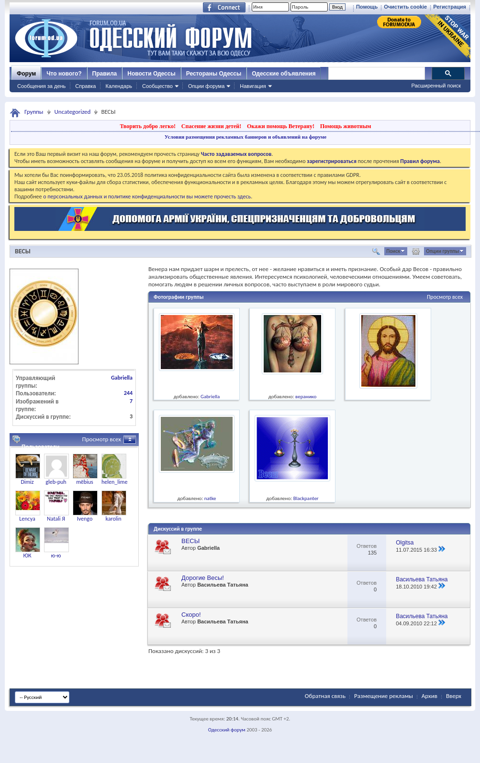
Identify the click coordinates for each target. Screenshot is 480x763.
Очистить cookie (405, 7)
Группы (34, 111)
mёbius (84, 482)
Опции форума (206, 86)
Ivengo (85, 518)
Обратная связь (325, 695)
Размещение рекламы (383, 695)
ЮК (27, 555)
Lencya (27, 518)
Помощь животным (345, 126)
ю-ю (56, 555)
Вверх (453, 695)
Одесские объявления (283, 73)
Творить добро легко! (148, 126)
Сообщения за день (41, 86)
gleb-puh (55, 482)
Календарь (118, 86)
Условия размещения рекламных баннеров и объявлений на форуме (245, 137)
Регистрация (449, 7)
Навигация (253, 86)
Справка (85, 86)
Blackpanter (306, 498)
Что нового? (63, 73)
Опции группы (442, 251)
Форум (26, 73)
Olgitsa (404, 542)
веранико (305, 396)
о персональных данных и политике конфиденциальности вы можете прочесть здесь (147, 196)
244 (128, 393)
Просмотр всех (445, 297)
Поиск (393, 251)
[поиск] (376, 73)
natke (210, 498)
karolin (113, 518)
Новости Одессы (151, 73)
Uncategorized (73, 111)
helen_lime (114, 482)
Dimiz (27, 482)
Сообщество (157, 86)
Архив (429, 695)
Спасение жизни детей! (211, 126)
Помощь (367, 7)
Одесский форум (227, 730)
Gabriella (210, 396)
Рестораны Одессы (214, 73)
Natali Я (56, 518)
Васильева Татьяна (222, 585)
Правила (104, 73)
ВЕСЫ (23, 251)
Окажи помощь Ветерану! (280, 126)
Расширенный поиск (436, 85)
